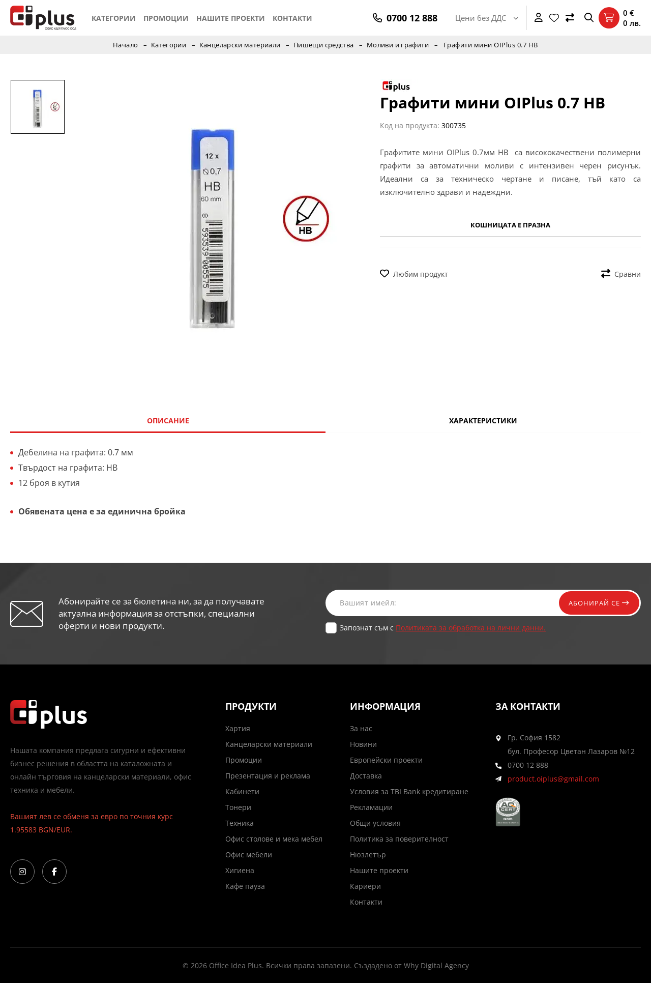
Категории (114, 18)
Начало (123, 45)
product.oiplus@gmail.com (553, 779)
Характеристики (483, 420)
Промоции (166, 18)
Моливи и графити (399, 45)
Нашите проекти (230, 18)
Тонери (238, 807)
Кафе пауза (245, 886)
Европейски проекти (386, 760)
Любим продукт (414, 274)
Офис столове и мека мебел (273, 839)
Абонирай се (596, 603)
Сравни (621, 274)
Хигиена (239, 870)
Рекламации (371, 807)
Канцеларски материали (239, 45)
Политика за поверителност (399, 839)
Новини (363, 744)
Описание (168, 420)
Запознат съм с (443, 627)
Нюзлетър (368, 854)
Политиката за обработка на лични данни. (471, 627)
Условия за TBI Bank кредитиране (409, 791)
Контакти (292, 18)
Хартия (237, 728)
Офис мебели (248, 854)
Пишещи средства (324, 45)
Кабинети (242, 791)
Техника (239, 823)
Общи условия (375, 823)
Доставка (366, 775)
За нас (361, 728)
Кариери (365, 886)
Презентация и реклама (267, 775)
